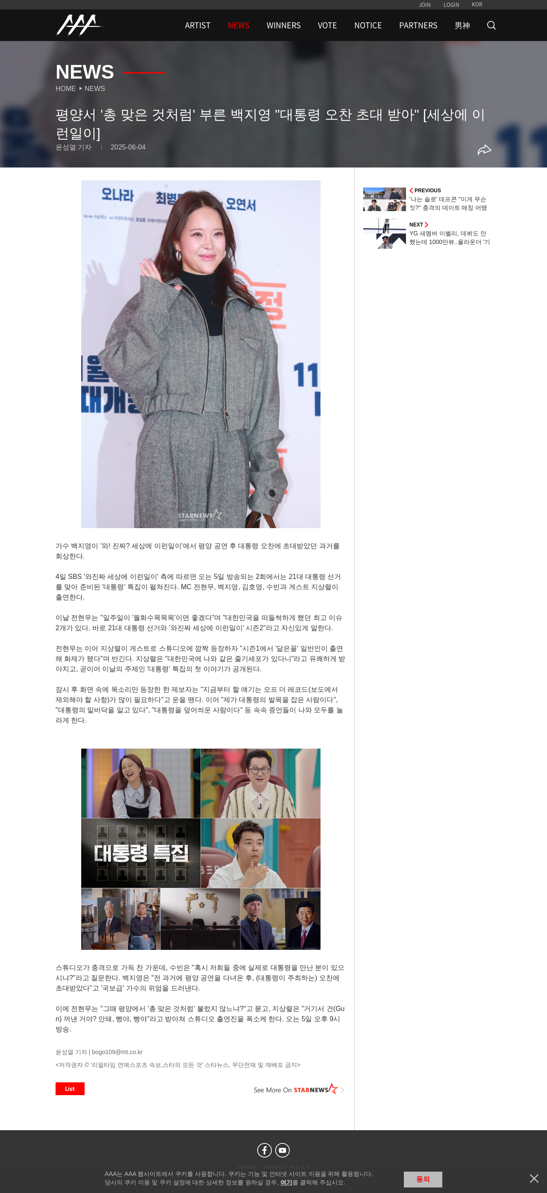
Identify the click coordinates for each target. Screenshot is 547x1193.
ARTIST (198, 25)
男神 (462, 25)
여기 (286, 1182)
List (70, 1088)
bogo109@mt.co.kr (117, 1052)
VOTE (327, 25)
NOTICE (368, 25)
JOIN (425, 4)
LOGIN (451, 4)
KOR (477, 4)
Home (66, 88)
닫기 (534, 1178)
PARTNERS (418, 25)
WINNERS (284, 25)
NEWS (239, 25)
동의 (423, 1179)
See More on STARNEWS (299, 1088)
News (95, 88)
